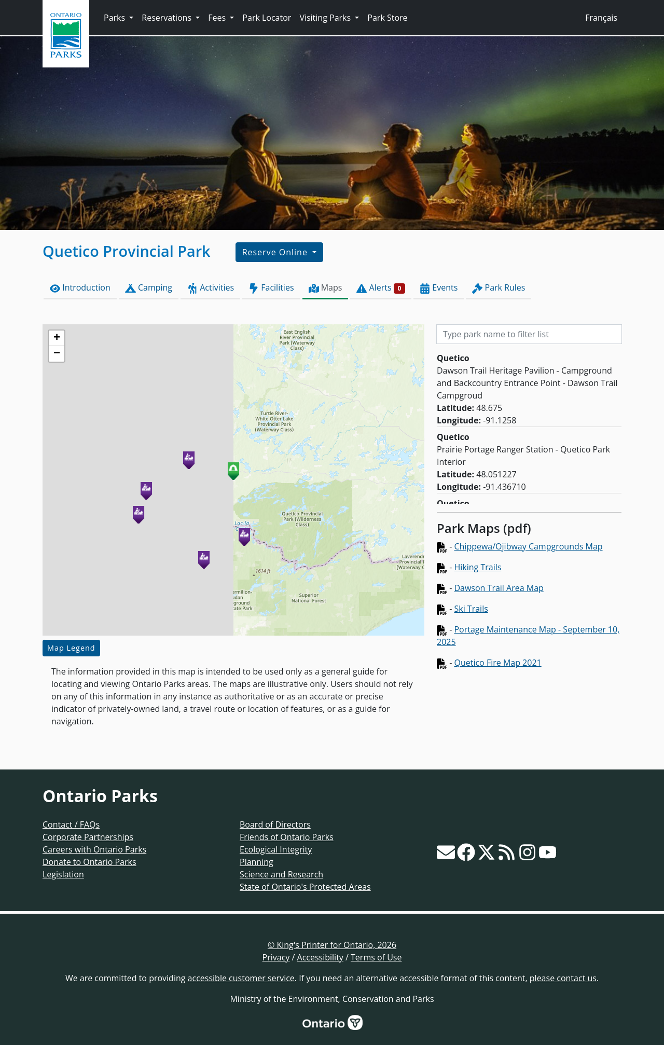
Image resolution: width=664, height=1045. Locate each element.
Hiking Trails (477, 567)
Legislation (63, 874)
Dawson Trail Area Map (498, 588)
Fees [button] (218, 17)
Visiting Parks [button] (326, 17)
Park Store (387, 17)
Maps (325, 288)
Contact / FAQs (71, 824)
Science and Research (281, 874)
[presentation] (233, 480)
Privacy (276, 957)
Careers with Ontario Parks (94, 849)
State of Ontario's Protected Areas (305, 886)
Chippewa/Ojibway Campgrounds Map (528, 546)
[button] (233, 471)
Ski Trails (471, 608)
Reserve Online (276, 252)
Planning (256, 862)
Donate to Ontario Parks (89, 862)
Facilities (271, 288)
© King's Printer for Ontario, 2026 (332, 945)
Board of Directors (275, 824)
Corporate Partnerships (88, 837)
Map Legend (71, 648)
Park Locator (266, 17)
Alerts (380, 288)
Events (439, 288)
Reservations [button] (167, 17)
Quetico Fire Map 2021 (497, 662)
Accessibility (320, 957)
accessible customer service (241, 978)
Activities (210, 288)
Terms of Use (376, 957)
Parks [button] (115, 17)
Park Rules (498, 288)
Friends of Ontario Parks (287, 837)
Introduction (80, 288)
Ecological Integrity (276, 849)
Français (601, 17)
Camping (148, 288)
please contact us (563, 978)
